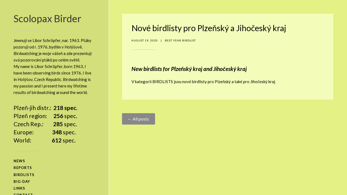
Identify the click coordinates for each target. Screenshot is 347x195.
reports (23, 167)
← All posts (138, 118)
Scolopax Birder (47, 18)
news (19, 161)
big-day (22, 181)
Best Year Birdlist (180, 40)
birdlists (24, 175)
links (19, 188)
